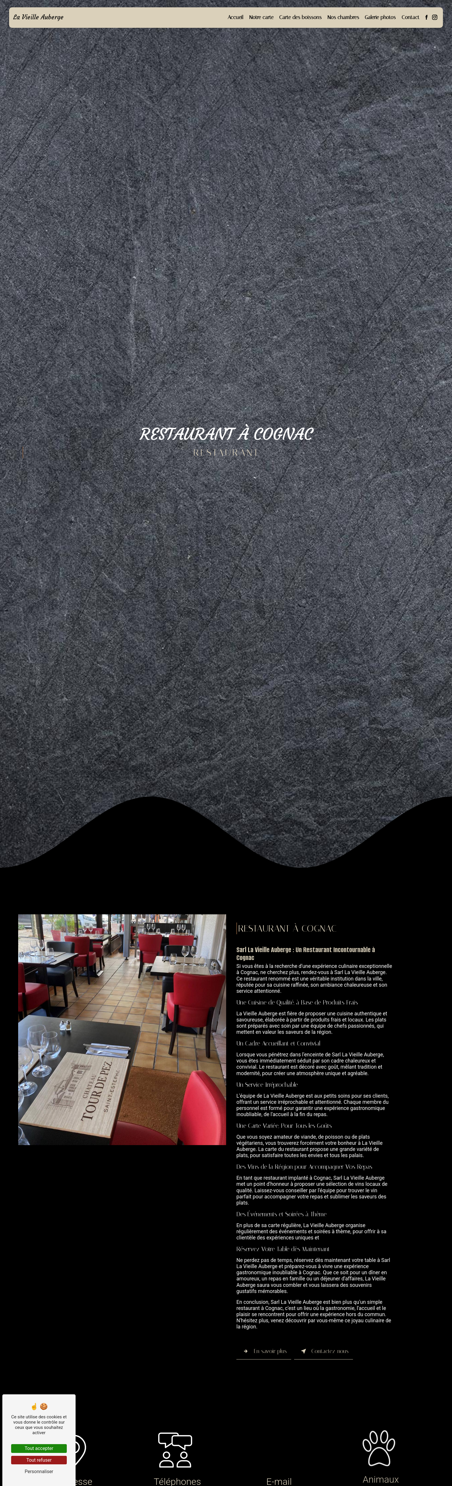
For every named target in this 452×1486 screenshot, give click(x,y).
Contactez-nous (324, 1351)
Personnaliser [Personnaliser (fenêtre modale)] (39, 1471)
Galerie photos (379, 17)
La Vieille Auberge (39, 17)
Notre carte (261, 17)
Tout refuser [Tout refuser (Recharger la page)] (39, 1460)
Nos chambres (343, 17)
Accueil (235, 17)
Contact (410, 17)
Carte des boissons (300, 17)
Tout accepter (39, 1448)
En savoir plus (264, 1351)
